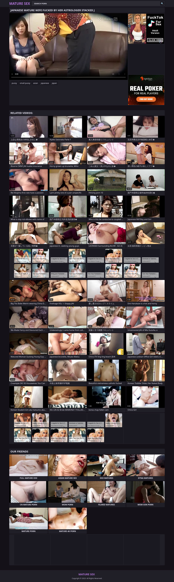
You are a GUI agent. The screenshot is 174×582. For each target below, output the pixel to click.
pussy (14, 83)
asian (35, 83)
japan (54, 83)
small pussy (25, 83)
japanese (45, 83)
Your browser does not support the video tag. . (68, 46)
